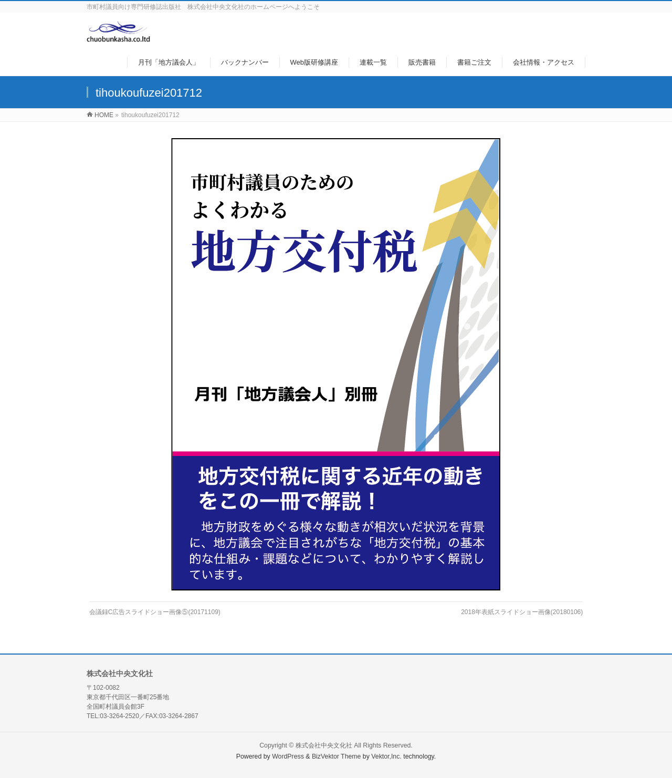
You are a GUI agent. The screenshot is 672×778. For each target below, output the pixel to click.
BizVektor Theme (336, 756)
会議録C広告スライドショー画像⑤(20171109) (154, 612)
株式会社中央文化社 (324, 745)
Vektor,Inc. (386, 756)
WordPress (288, 756)
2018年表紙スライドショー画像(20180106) (522, 612)
